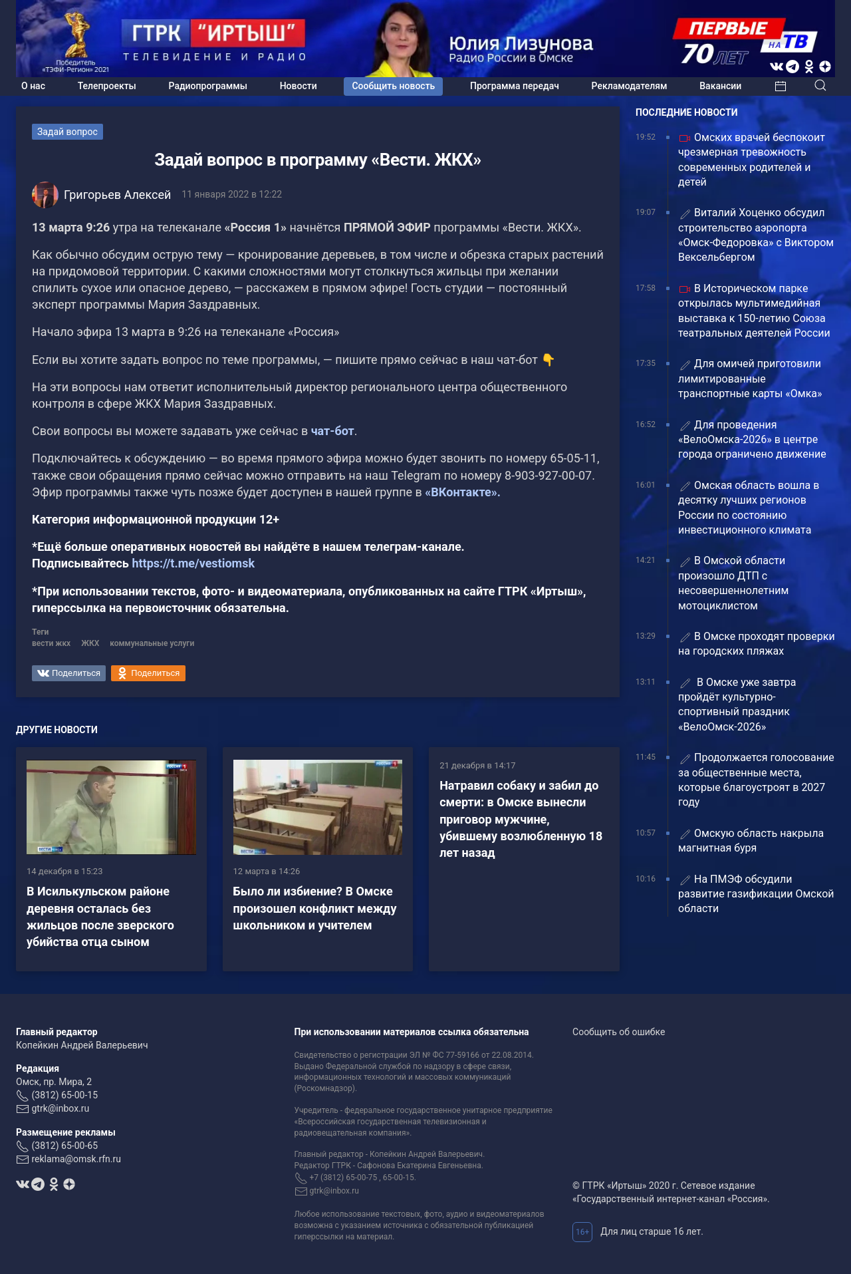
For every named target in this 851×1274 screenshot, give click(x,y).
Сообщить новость (393, 85)
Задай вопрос (67, 131)
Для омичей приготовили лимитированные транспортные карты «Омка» (750, 378)
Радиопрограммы (208, 85)
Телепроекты (107, 85)
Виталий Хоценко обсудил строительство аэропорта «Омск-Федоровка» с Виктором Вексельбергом (756, 234)
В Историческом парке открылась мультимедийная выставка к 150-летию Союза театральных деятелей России (754, 310)
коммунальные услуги (152, 643)
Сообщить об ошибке (618, 1032)
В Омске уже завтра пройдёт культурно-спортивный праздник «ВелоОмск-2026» (737, 704)
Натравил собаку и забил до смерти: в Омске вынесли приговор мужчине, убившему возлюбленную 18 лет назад (520, 819)
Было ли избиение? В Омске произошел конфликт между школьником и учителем (315, 907)
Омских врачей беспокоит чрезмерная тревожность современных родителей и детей (751, 159)
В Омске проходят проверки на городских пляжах (756, 643)
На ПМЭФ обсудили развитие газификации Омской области (756, 894)
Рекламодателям (630, 85)
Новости (298, 85)
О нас (33, 85)
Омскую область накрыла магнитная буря (751, 840)
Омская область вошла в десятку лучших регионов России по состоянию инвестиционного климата (748, 507)
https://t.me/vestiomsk (193, 563)
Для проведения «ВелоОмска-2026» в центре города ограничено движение (752, 439)
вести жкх (51, 643)
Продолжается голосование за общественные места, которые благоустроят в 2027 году (756, 779)
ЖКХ (90, 643)
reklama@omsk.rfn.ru (76, 1159)
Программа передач (514, 85)
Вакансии (720, 85)
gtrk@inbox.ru (60, 1108)
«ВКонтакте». (461, 492)
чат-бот (332, 431)
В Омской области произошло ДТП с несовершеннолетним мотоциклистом (733, 582)
